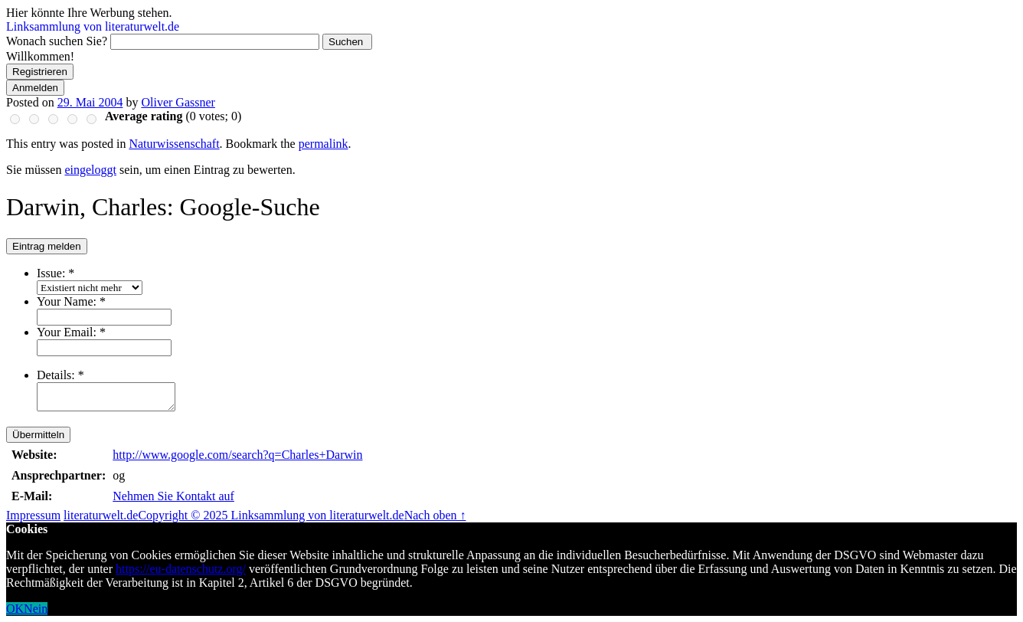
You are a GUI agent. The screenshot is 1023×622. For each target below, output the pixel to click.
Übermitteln (38, 434)
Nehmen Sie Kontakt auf (173, 496)
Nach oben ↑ (435, 515)
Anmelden (35, 87)
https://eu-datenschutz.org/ (181, 568)
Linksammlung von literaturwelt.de (92, 26)
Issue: (55, 273)
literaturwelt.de (101, 515)
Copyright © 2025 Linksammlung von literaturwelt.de (271, 515)
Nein (35, 608)
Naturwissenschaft (174, 143)
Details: (60, 374)
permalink (323, 143)
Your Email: (71, 332)
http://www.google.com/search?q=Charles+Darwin (237, 454)
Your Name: (71, 301)
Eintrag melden (46, 246)
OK (15, 608)
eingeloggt (90, 169)
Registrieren (39, 71)
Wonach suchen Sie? (56, 40)
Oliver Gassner (177, 102)
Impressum (33, 515)
